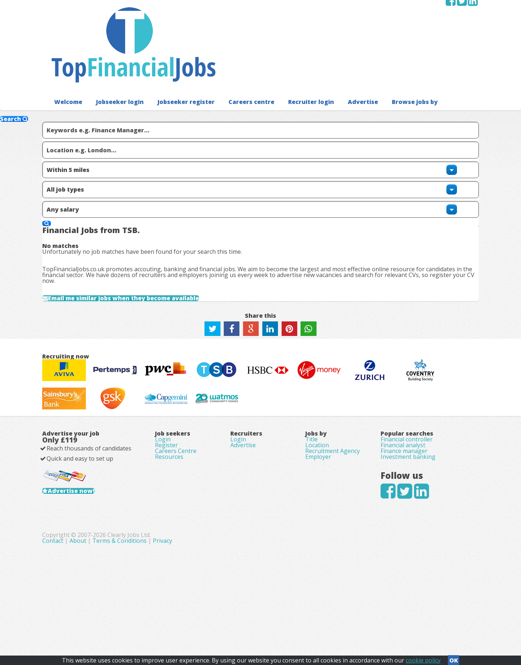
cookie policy (423, 658)
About (231, 625)
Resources (169, 519)
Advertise (340, 54)
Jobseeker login (114, 54)
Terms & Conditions (273, 625)
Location (317, 499)
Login (163, 489)
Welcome (66, 54)
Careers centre (236, 54)
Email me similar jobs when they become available (143, 243)
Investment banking (408, 519)
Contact (207, 625)
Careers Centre (175, 509)
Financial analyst (403, 499)
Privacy (316, 625)
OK (453, 658)
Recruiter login (292, 54)
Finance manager (404, 509)
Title (311, 489)
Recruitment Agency (332, 509)
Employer (318, 519)
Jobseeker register (176, 54)
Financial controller (407, 489)
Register (166, 499)
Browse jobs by (389, 54)
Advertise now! (82, 556)
